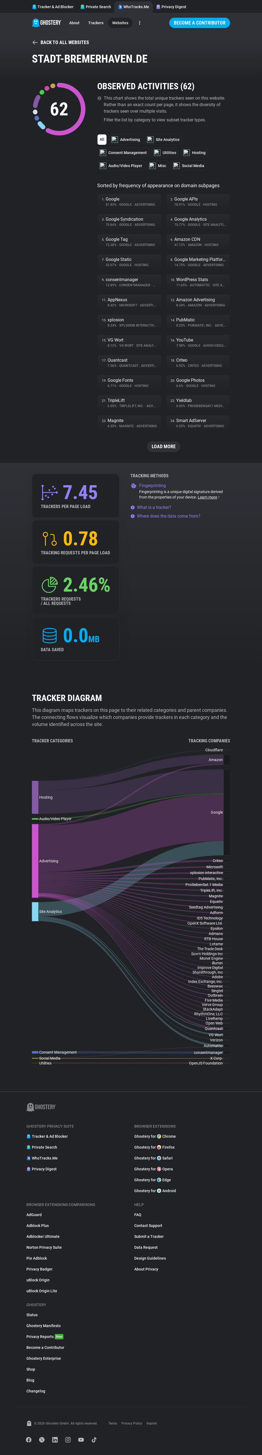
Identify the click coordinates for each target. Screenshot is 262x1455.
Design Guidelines (150, 1258)
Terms (112, 1423)
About (74, 23)
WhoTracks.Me (133, 6)
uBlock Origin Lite (41, 1291)
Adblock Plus (37, 1225)
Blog (30, 1380)
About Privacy (146, 1269)
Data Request (146, 1247)
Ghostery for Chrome (155, 1136)
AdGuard (34, 1215)
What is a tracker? (150, 507)
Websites (120, 23)
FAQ (137, 1215)
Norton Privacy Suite (44, 1247)
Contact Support (148, 1225)
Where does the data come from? (165, 516)
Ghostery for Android (155, 1191)
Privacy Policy (131, 1423)
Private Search (95, 6)
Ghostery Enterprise (43, 1358)
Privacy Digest (171, 6)
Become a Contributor (200, 23)
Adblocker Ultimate (43, 1236)
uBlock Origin (38, 1280)
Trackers (95, 23)
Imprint (152, 1423)
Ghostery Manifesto (43, 1326)
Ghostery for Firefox (154, 1147)
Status (32, 1315)
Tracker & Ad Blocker (53, 6)
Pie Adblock (36, 1258)
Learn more (209, 497)
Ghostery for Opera (153, 1169)
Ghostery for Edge (152, 1180)
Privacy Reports (44, 1336)
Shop (30, 1369)
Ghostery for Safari (153, 1158)
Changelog (35, 1391)
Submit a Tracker (149, 1236)
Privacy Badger (39, 1269)
